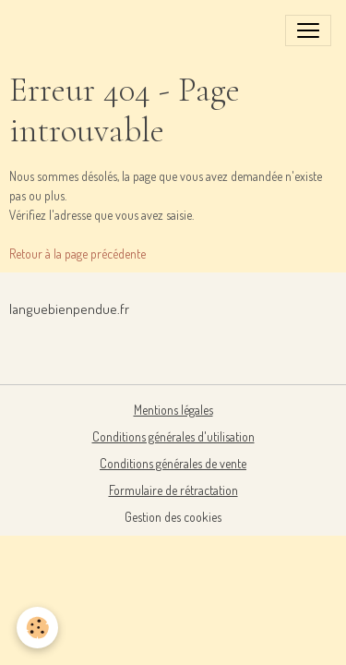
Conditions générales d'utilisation (173, 436)
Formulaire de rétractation (173, 490)
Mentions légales (173, 409)
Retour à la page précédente (77, 253)
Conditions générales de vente (173, 463)
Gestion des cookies (173, 517)
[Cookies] (37, 627)
